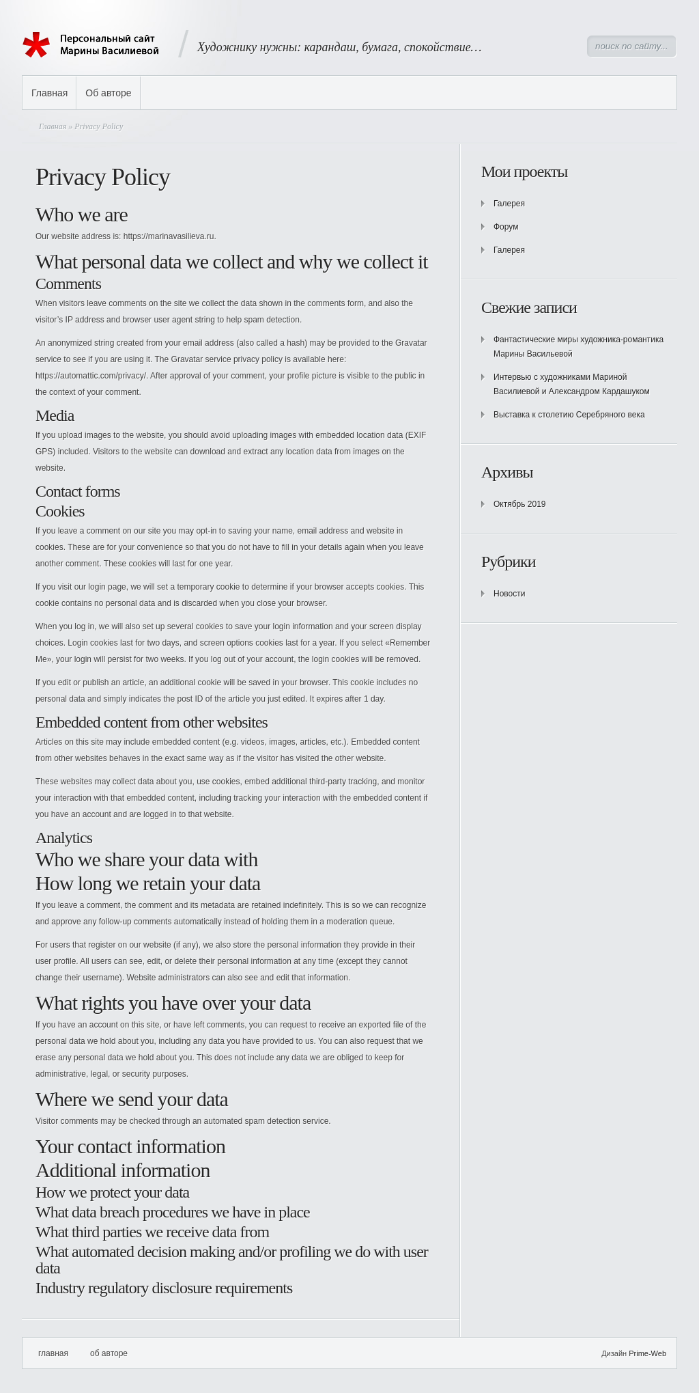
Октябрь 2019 (520, 504)
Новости (509, 593)
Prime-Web (647, 1353)
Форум (506, 227)
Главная (49, 92)
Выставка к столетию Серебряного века (569, 414)
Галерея (509, 203)
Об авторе (108, 92)
